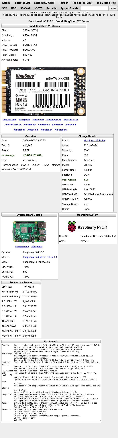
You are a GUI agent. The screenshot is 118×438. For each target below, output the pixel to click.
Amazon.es (44, 124)
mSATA (38, 8)
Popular (63, 2)
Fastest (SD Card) (44, 2)
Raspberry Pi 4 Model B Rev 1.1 (40, 257)
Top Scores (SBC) (82, 2)
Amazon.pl (32, 129)
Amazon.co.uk (53, 119)
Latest (6, 2)
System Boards (69, 8)
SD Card (25, 8)
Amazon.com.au (13, 124)
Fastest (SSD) (22, 2)
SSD (4, 8)
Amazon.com (9, 119)
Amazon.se (46, 129)
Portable (51, 8)
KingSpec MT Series (94, 140)
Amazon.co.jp (71, 119)
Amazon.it (70, 124)
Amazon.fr (57, 124)
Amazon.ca (38, 119)
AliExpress (24, 119)
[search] (94, 8)
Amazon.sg (61, 129)
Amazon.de (30, 124)
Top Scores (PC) (106, 2)
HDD (13, 8)
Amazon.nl (19, 129)
